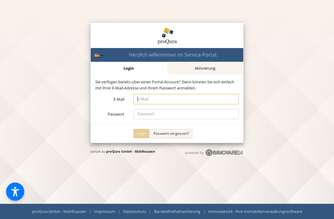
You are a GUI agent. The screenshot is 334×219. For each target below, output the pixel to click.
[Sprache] (99, 55)
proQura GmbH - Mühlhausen (130, 151)
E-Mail (118, 99)
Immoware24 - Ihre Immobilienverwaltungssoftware (255, 211)
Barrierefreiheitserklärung (177, 211)
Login (128, 68)
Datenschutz (134, 211)
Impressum (104, 211)
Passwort (116, 114)
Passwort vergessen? (171, 133)
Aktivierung (205, 68)
